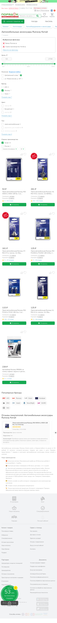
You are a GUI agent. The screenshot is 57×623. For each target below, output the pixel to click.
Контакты (33, 549)
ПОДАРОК (9, 603)
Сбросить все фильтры (10, 50)
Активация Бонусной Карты (38, 574)
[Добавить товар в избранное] (25, 154)
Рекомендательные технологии (39, 592)
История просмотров (8, 542)
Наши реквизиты (6, 584)
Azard (16, 403)
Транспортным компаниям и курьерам (12, 577)
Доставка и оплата (40, 8)
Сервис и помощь (36, 528)
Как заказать (33, 531)
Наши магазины (6, 545)
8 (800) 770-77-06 (26, 8)
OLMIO (41, 403)
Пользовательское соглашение (39, 584)
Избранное (5, 535)
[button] (13, 21)
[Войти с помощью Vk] (52, 10)
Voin (5, 407)
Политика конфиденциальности (39, 577)
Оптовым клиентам (32, 4)
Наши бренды (5, 549)
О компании (5, 581)
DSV (5, 403)
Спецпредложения (7, 538)
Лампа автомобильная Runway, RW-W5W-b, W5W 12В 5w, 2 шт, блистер (30, 423)
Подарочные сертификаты (37, 566)
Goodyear (40, 398)
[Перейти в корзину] (52, 15)
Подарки (4, 552)
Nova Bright (28, 403)
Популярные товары (7, 531)
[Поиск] (37, 16)
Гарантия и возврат (35, 538)
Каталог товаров (7, 528)
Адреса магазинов (8, 4)
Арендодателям (6, 570)
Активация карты (20, 4)
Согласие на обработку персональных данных (41, 589)
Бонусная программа (36, 570)
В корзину (14, 205)
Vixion (28, 398)
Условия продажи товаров (37, 563)
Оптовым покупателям (8, 574)
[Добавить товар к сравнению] (21, 154)
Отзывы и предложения (37, 542)
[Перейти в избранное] (44, 15)
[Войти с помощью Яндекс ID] (54, 10)
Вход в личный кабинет (36, 545)
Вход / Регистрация (41, 10)
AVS (5, 398)
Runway (16, 398)
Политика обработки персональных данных (42, 581)
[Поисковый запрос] (26, 16)
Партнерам (5, 560)
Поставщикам (5, 567)
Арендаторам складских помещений (12, 563)
